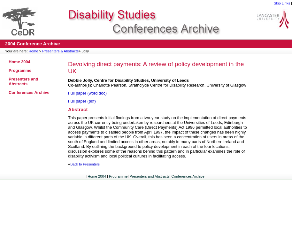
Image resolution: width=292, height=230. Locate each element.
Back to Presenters (85, 164)
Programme (20, 70)
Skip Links (282, 3)
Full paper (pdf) (82, 101)
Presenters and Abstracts (23, 81)
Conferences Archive (29, 92)
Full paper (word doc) (87, 93)
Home (33, 51)
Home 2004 (19, 61)
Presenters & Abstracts (60, 51)
